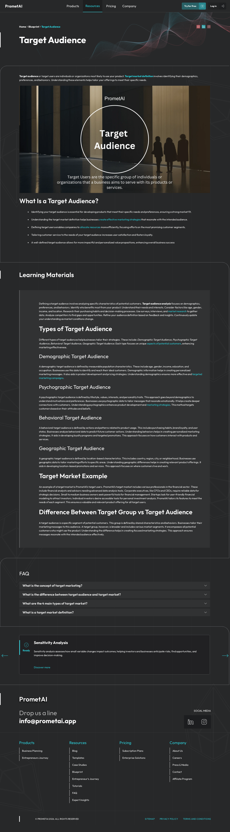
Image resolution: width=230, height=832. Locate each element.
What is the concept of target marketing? (115, 585)
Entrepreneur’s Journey (85, 778)
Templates (78, 757)
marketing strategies (158, 404)
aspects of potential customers (164, 343)
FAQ (74, 792)
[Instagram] (209, 27)
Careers (177, 757)
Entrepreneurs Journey (35, 757)
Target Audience (51, 26)
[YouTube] (198, 27)
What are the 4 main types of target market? (115, 603)
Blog (74, 750)
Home (22, 26)
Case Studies (79, 764)
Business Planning (32, 750)
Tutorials (77, 785)
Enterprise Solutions (133, 757)
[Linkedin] (204, 27)
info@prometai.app (47, 721)
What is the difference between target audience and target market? (115, 594)
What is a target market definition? (115, 612)
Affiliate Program (182, 778)
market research (177, 311)
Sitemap (150, 818)
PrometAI (13, 6)
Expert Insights (80, 800)
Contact (177, 771)
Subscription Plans (132, 750)
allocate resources (90, 227)
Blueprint (33, 26)
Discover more (42, 667)
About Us (177, 750)
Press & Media (180, 764)
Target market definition (139, 76)
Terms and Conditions (197, 818)
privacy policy (169, 818)
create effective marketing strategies (120, 219)
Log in (213, 6)
